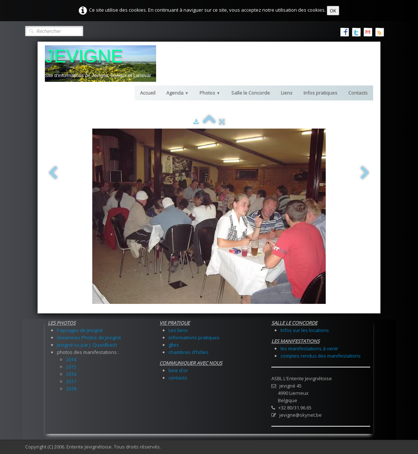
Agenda (177, 92)
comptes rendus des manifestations (320, 355)
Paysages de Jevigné (80, 330)
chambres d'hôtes (189, 352)
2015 (71, 366)
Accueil (147, 92)
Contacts (358, 92)
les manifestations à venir (309, 348)
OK (333, 10)
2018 (71, 388)
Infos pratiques (320, 92)
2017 (71, 381)
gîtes (174, 345)
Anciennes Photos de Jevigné (89, 337)
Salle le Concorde (250, 92)
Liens (287, 92)
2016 (71, 374)
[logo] (100, 63)
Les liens (178, 330)
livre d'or (178, 370)
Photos (210, 92)
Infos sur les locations (304, 330)
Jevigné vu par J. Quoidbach (87, 345)
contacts (178, 377)
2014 (71, 359)
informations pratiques (194, 337)
